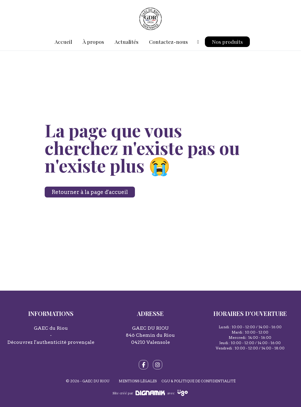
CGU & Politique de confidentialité (198, 381)
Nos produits (227, 41)
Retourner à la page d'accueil (90, 192)
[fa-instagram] (157, 364)
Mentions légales (138, 381)
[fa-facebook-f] (143, 364)
